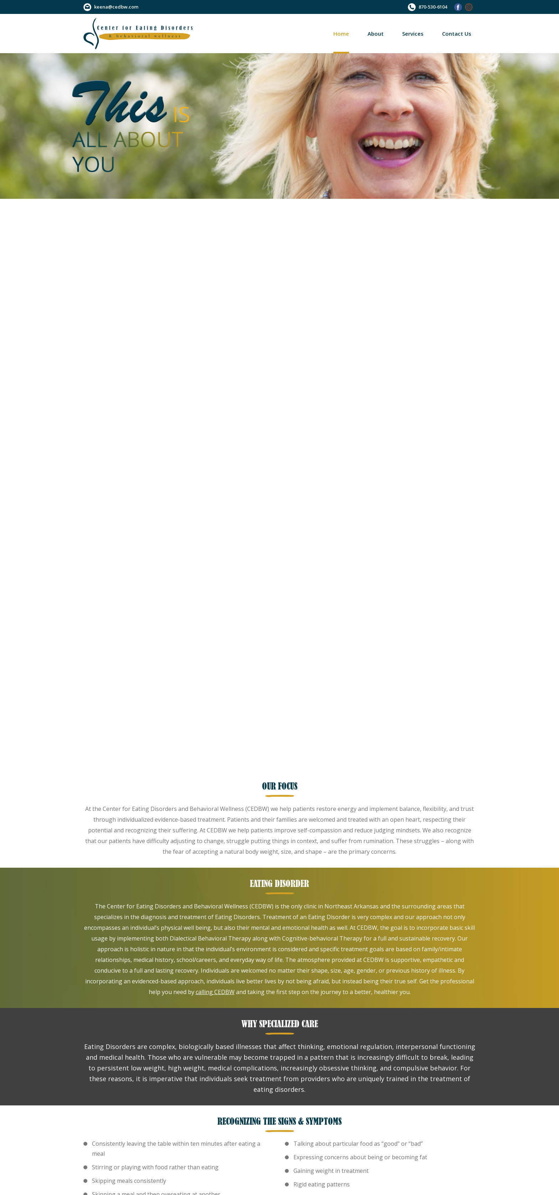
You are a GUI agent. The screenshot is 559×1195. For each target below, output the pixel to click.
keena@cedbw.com (116, 7)
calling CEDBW (215, 992)
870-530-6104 (433, 7)
